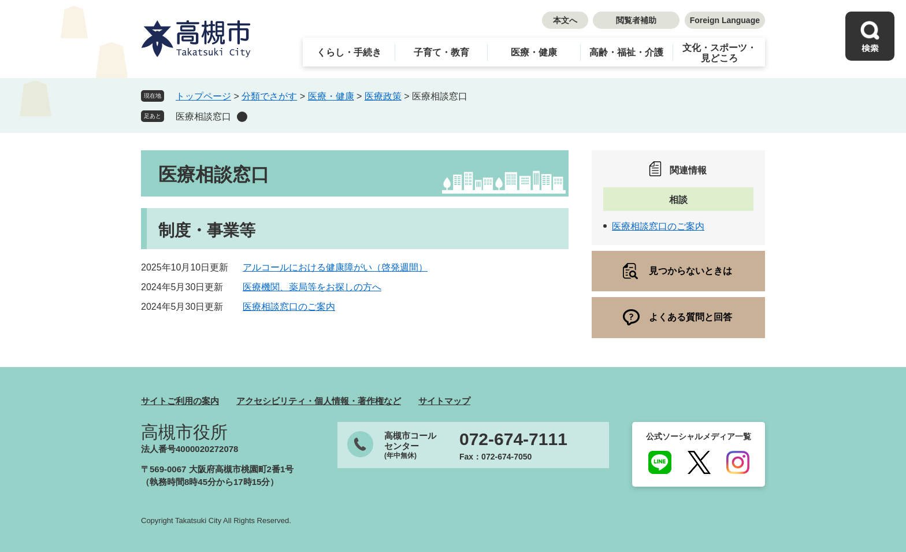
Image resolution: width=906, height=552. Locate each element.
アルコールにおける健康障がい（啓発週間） (335, 267)
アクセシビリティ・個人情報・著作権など (318, 401)
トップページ (203, 96)
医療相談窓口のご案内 (289, 307)
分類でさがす (269, 96)
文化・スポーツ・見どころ (719, 53)
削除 (242, 117)
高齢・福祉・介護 (626, 52)
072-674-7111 (513, 439)
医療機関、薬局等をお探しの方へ (312, 287)
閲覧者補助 (636, 20)
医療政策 (383, 96)
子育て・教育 (441, 52)
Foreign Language (725, 20)
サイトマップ (444, 401)
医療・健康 (534, 52)
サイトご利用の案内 (180, 401)
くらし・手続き (349, 52)
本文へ (565, 20)
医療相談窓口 (203, 116)
